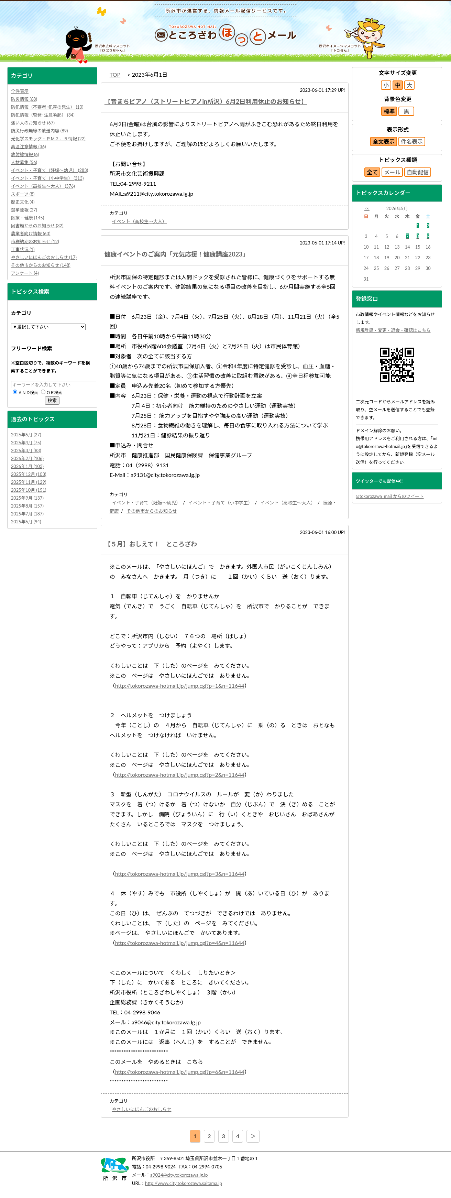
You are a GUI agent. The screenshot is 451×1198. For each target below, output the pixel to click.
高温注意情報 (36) (28, 146)
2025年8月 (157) (27, 506)
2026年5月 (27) (26, 434)
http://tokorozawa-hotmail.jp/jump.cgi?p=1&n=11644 (179, 685)
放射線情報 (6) (25, 154)
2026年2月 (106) (27, 458)
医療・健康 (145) (27, 217)
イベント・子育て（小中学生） (220, 502)
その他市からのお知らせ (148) (40, 265)
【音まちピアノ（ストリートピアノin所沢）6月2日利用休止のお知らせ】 (205, 101)
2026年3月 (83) (26, 450)
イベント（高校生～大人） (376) (43, 186)
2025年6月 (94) (26, 521)
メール (392, 172)
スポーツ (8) (22, 194)
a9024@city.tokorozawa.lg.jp (179, 1175)
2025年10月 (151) (28, 490)
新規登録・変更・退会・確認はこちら (393, 330)
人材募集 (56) (24, 162)
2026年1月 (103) (27, 466)
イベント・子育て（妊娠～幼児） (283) (49, 170)
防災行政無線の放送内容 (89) (39, 130)
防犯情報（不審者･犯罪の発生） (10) (47, 107)
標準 (389, 111)
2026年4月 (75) (26, 442)
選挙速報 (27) (24, 210)
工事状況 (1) (23, 249)
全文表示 (384, 141)
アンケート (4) (25, 273)
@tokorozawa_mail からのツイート (390, 496)
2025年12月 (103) (28, 474)
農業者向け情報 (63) (31, 233)
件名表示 (412, 141)
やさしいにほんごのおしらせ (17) (44, 257)
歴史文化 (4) (23, 202)
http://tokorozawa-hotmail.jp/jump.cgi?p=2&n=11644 (179, 774)
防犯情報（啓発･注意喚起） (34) (43, 115)
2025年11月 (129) (28, 482)
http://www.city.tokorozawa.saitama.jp (183, 1183)
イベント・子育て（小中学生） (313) (47, 178)
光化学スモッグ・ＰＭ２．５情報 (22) (48, 138)
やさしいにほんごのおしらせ (141, 1109)
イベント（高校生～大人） (139, 221)
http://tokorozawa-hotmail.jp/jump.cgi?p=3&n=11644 (179, 873)
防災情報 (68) (24, 99)
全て (372, 172)
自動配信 (418, 172)
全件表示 (20, 91)
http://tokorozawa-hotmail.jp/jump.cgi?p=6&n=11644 (179, 1071)
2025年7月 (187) (27, 513)
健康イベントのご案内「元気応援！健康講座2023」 (176, 254)
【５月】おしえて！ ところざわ (150, 544)
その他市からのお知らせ (151, 511)
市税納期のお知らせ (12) (35, 241)
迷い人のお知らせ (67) (33, 123)
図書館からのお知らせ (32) (37, 225)
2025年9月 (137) (27, 498)
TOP (115, 74)
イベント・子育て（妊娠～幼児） (146, 502)
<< (367, 208)
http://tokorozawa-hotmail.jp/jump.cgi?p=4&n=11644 (179, 942)
